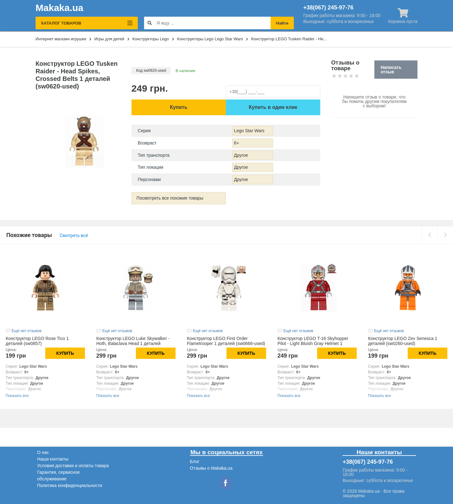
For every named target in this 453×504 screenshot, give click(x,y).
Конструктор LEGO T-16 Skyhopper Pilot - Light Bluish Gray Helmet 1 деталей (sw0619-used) (312, 343)
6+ (236, 142)
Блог (194, 461)
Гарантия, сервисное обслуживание (58, 475)
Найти (282, 23)
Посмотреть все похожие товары (170, 198)
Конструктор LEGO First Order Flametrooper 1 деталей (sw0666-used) (226, 341)
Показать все (17, 396)
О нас (43, 452)
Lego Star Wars (249, 130)
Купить (178, 107)
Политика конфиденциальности (69, 485)
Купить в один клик (273, 107)
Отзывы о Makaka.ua (211, 468)
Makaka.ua (59, 8)
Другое (241, 155)
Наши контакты (52, 459)
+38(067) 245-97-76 (328, 7)
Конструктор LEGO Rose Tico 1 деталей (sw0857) (37, 341)
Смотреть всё (74, 235)
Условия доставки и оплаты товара (73, 465)
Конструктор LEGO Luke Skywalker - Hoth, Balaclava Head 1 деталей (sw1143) (133, 343)
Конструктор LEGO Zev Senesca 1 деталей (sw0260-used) (402, 341)
